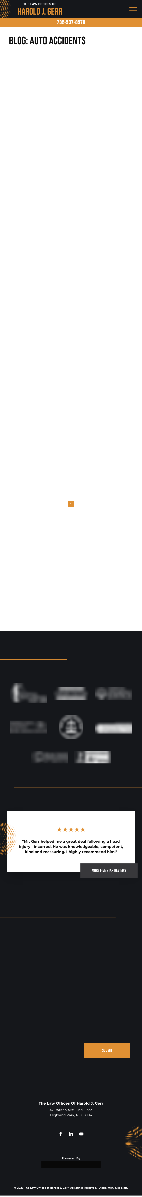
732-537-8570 (71, 22)
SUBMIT (107, 1052)
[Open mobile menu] (133, 9)
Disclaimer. (106, 1189)
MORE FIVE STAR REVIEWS (109, 872)
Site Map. (121, 1189)
